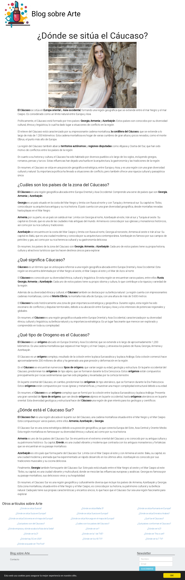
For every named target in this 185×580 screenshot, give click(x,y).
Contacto (14, 559)
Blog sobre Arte (56, 14)
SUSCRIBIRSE (147, 569)
